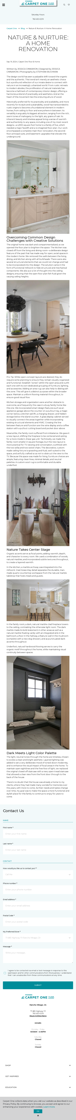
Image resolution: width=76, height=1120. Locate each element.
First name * (8, 827)
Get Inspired (38, 1076)
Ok (38, 1111)
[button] (64, 5)
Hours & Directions (38, 1016)
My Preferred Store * (11, 932)
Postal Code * (8, 915)
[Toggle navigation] (3, 4)
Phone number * (10, 883)
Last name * (8, 844)
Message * (7, 946)
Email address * (9, 899)
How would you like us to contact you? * (20, 868)
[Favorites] (68, 5)
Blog (23, 28)
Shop (38, 1065)
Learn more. (49, 1107)
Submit (38, 985)
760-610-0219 (38, 19)
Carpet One (12, 28)
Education (38, 1087)
